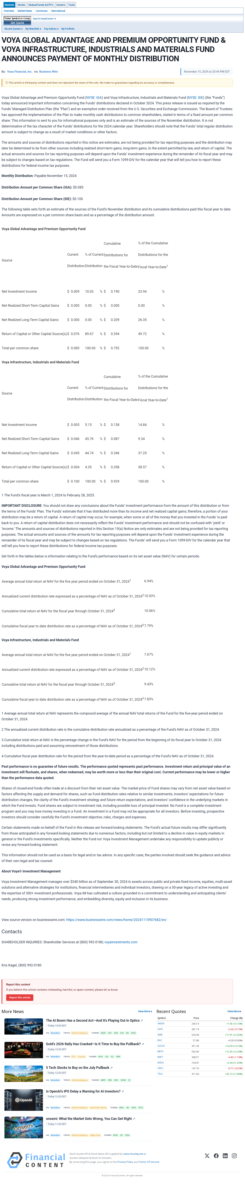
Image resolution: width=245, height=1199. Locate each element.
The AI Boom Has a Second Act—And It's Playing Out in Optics (95, 1021)
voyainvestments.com (120, 942)
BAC (159, 1040)
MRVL (58, 1120)
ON (126, 1150)
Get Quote (17, 23)
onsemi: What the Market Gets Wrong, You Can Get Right (91, 1133)
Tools (71, 5)
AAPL (160, 1029)
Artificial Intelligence (82, 1034)
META (160, 1051)
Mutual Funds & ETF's (41, 5)
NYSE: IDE (195, 98)
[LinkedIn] (225, 1176)
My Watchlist (32, 28)
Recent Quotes (13, 28)
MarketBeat (56, 1034)
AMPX (106, 1086)
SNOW (129, 1086)
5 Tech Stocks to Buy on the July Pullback (80, 1073)
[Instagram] (234, 1176)
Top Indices (50, 28)
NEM (124, 1060)
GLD (111, 1060)
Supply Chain (98, 1150)
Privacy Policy (125, 1178)
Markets (9, 5)
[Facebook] (216, 1176)
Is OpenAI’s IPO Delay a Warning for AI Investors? (85, 1099)
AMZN (106, 1034)
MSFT (160, 1057)
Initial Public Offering (102, 1112)
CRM (114, 1086)
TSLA (160, 1073)
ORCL (121, 1086)
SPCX (79, 1120)
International (58, 11)
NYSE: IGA (94, 98)
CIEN (121, 1034)
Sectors (60, 5)
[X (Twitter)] (207, 1176)
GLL (117, 1060)
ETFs (76, 1060)
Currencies (41, 11)
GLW (128, 1034)
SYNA (133, 1150)
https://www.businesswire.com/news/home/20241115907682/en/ (116, 920)
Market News (25, 11)
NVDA (140, 1034)
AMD (160, 1034)
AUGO (104, 1060)
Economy (84, 1060)
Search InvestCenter (43, 18)
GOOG (161, 1045)
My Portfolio (68, 28)
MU (133, 1034)
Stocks (21, 5)
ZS (136, 1086)
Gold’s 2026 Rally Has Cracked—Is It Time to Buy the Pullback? (96, 1047)
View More (144, 1011)
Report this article (19, 997)
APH (114, 1034)
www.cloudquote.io (135, 1169)
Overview (9, 11)
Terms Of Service (149, 1178)
